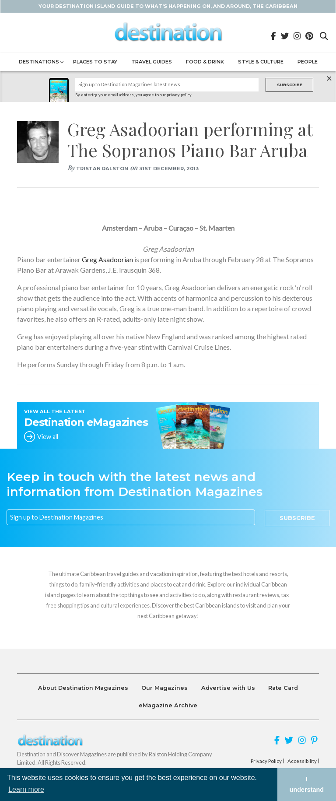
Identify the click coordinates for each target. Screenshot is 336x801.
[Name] (167, 84)
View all (47, 436)
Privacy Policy (266, 761)
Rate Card (283, 688)
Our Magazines (164, 688)
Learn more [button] (26, 789)
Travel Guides (151, 62)
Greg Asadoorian (107, 259)
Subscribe (289, 84)
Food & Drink (205, 62)
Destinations (39, 62)
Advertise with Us (228, 688)
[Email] (131, 517)
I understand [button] (307, 784)
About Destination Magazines (83, 688)
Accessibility (302, 761)
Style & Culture (261, 62)
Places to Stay (95, 62)
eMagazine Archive (168, 705)
